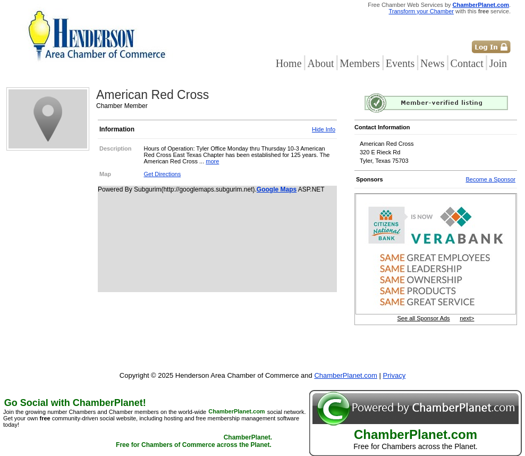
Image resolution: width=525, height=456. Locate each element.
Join (498, 63)
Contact (467, 63)
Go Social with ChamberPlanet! (75, 402)
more (212, 161)
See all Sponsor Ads (423, 318)
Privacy (394, 375)
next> (467, 318)
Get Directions (162, 174)
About (320, 63)
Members (360, 63)
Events (400, 63)
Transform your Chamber (421, 11)
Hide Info (323, 129)
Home (289, 63)
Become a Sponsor (490, 179)
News (432, 63)
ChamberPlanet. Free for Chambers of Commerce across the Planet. (194, 441)
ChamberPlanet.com (481, 5)
